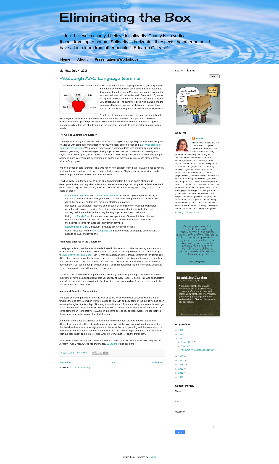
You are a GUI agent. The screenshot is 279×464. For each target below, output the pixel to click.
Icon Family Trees (81, 216)
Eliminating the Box (125, 17)
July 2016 (186, 346)
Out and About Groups (106, 195)
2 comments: (82, 352)
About (82, 59)
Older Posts (158, 362)
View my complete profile (187, 212)
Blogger (152, 457)
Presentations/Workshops (116, 59)
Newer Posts (66, 362)
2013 (181, 364)
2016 (181, 338)
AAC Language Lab (102, 230)
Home (65, 59)
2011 (181, 373)
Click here (112, 343)
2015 (181, 356)
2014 (181, 360)
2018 (181, 334)
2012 (181, 369)
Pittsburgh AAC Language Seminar (100, 78)
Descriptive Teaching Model (77, 255)
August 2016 (187, 342)
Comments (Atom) (81, 367)
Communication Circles (77, 195)
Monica (199, 138)
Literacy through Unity (76, 226)
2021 (181, 330)
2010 (181, 377)
